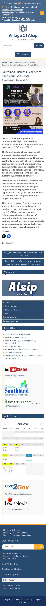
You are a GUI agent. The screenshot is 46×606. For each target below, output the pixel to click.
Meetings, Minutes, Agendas (16, 532)
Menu (22, 54)
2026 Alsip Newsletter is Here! (24, 7)
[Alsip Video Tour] (23, 288)
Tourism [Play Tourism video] (5, 314)
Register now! (32, 227)
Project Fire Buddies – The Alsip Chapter (21, 349)
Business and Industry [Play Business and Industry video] (10, 318)
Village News (21, 62)
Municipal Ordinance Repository (17, 535)
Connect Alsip (10, 558)
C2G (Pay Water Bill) (12, 553)
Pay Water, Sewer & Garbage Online (18, 494)
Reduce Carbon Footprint (12, 10)
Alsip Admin (23, 80)
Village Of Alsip (23, 35)
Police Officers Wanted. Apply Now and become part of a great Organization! (23, 262)
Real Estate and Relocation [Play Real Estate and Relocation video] (12, 310)
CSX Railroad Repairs (13, 352)
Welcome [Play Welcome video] (6, 302)
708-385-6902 (12, 3)
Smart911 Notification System (16, 556)
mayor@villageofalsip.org (31, 3)
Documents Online (12, 530)
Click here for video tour (12, 569)
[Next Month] (41, 423)
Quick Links (8, 13)
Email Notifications (12, 588)
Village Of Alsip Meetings (14, 376)
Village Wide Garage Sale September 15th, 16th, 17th (23, 254)
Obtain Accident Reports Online (17, 509)
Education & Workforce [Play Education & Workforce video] (10, 321)
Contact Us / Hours (12, 585)
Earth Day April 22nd (13, 346)
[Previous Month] (5, 423)
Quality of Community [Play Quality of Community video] (10, 306)
